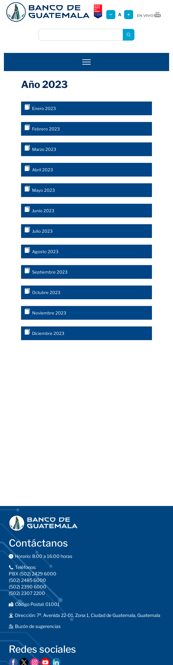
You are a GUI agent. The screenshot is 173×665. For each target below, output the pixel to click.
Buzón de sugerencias (38, 626)
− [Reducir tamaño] (111, 14)
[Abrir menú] (86, 61)
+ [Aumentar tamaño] (128, 14)
